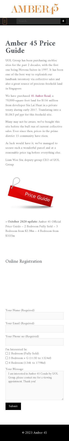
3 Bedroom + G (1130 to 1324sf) (30, 358)
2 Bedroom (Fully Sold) (24, 353)
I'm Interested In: (16, 349)
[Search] (63, 21)
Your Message (14, 369)
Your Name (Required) (20, 310)
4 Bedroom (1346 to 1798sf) (27, 363)
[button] (5, 21)
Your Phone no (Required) (22, 336)
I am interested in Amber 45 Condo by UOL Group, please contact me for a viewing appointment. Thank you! (34, 385)
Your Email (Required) (20, 323)
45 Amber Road (41, 96)
